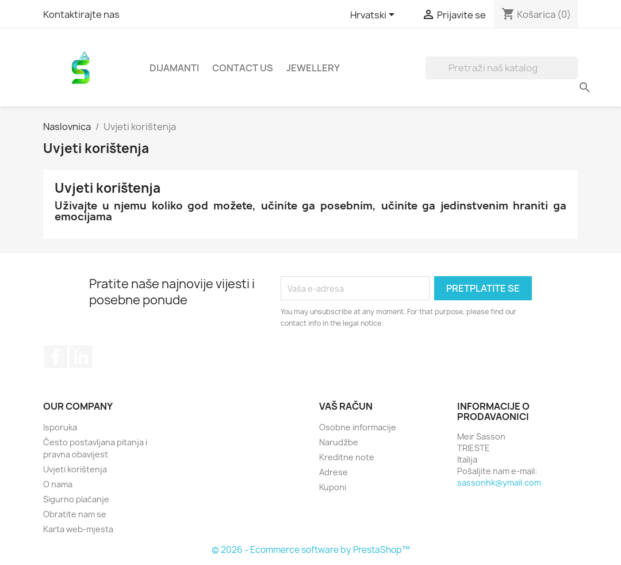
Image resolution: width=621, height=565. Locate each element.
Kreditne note (346, 457)
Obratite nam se (74, 514)
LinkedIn (81, 356)
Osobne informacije (357, 427)
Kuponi (332, 487)
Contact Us (242, 68)
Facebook (55, 356)
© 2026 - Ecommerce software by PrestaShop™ (311, 550)
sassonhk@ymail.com (499, 482)
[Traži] (501, 67)
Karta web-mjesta (78, 529)
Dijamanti (174, 68)
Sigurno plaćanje (76, 499)
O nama (57, 484)
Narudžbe (338, 442)
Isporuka (60, 427)
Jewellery (313, 68)
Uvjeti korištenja (75, 469)
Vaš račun (346, 406)
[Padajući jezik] (374, 15)
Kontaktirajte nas (81, 14)
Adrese (333, 472)
